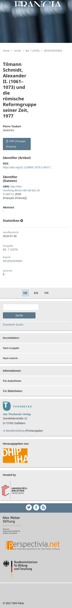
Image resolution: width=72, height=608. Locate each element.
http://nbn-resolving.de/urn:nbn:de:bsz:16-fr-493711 (22, 190)
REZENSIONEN (12, 261)
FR (47, 293)
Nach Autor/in (10, 358)
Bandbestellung (15, 430)
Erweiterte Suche (13, 324)
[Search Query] (21, 307)
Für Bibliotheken (12, 391)
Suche (19, 315)
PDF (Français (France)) (16, 144)
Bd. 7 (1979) (33, 50)
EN (36, 293)
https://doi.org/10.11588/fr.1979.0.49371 (26, 167)
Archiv (17, 50)
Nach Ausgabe (11, 348)
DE (25, 293)
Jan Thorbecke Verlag (17, 414)
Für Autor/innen (12, 380)
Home (6, 50)
